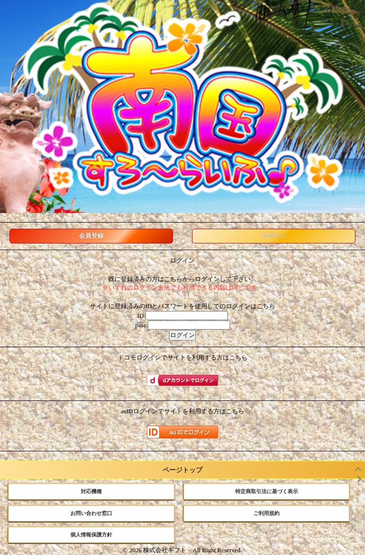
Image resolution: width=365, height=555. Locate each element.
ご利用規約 (266, 513)
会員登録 (91, 235)
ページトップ (182, 470)
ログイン (273, 235)
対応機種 (91, 491)
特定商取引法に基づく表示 (266, 491)
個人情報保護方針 (91, 534)
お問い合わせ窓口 (91, 513)
